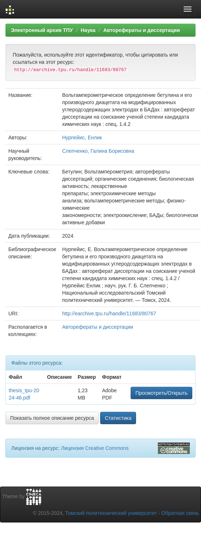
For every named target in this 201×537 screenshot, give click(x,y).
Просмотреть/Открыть (161, 393)
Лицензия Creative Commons (94, 448)
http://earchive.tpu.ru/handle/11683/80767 (109, 313)
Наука (88, 30)
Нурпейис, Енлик (82, 137)
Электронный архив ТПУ (42, 30)
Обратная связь (180, 513)
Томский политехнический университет (111, 513)
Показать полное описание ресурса (52, 418)
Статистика (118, 418)
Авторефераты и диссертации (141, 30)
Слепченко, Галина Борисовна (98, 151)
